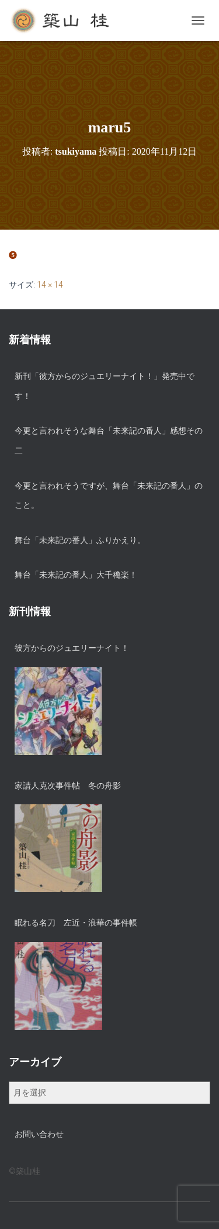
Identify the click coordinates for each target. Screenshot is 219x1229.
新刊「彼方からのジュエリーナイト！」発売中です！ (104, 386)
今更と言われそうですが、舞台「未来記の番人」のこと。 (109, 495)
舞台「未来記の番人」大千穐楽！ (76, 574)
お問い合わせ (39, 1134)
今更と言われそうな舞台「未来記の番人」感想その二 (109, 440)
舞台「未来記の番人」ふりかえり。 (80, 540)
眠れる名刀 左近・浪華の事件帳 (76, 922)
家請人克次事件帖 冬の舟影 (68, 785)
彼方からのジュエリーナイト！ (72, 648)
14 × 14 (50, 284)
